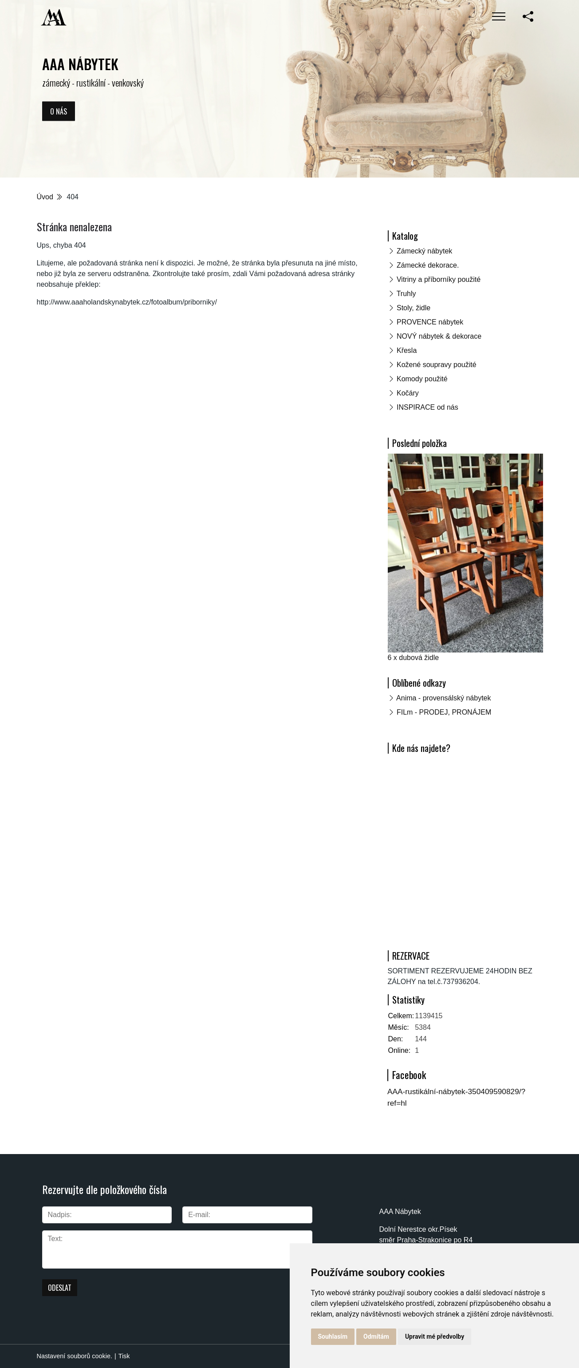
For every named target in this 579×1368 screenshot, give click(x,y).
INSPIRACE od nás (427, 407)
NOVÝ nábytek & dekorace (439, 336)
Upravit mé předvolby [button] (434, 1336)
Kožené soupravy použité (437, 364)
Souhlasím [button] (333, 1336)
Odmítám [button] (376, 1336)
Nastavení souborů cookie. (74, 1356)
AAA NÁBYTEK (80, 63)
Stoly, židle (413, 308)
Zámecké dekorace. (428, 265)
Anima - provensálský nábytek (443, 698)
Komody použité (422, 379)
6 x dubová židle (413, 657)
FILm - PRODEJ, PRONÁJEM (444, 712)
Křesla (407, 350)
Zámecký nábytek (424, 251)
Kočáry (408, 393)
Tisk (124, 1356)
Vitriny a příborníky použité (439, 279)
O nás (58, 111)
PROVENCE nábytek (430, 322)
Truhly (406, 293)
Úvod (45, 197)
